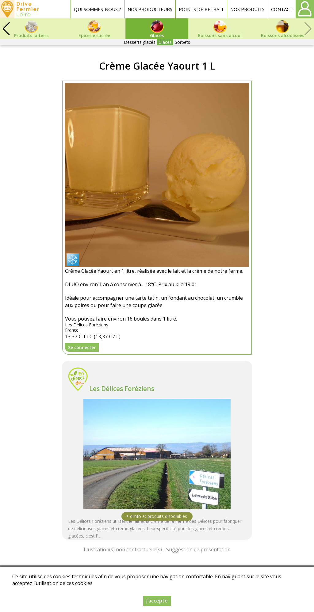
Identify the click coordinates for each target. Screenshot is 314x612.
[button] (6, 28)
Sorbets (182, 42)
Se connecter (82, 347)
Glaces (165, 42)
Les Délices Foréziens (121, 388)
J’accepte (157, 600)
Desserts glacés (139, 42)
